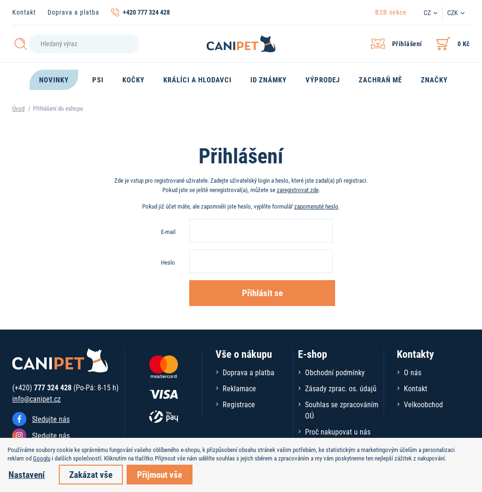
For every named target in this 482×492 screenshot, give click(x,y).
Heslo (168, 262)
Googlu (41, 458)
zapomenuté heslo (316, 206)
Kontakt (24, 12)
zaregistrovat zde (298, 190)
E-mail (168, 231)
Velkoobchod (423, 404)
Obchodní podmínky (335, 372)
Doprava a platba (73, 12)
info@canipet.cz (36, 398)
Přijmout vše (159, 474)
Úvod (18, 108)
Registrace (239, 404)
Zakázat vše (90, 474)
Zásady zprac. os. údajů (341, 388)
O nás (412, 372)
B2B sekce (391, 12)
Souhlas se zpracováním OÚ (341, 409)
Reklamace (239, 388)
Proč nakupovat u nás (337, 431)
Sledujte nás (51, 419)
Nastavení (26, 474)
